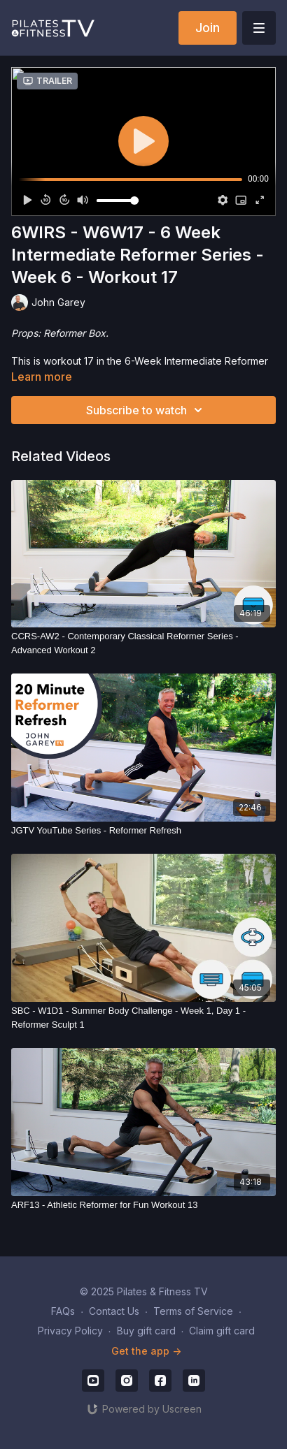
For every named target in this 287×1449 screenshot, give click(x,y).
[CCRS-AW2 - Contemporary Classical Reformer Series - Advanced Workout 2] (143, 643)
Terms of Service (193, 1311)
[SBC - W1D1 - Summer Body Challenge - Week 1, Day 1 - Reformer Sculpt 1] (143, 1017)
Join (207, 27)
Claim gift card (222, 1331)
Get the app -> (146, 1351)
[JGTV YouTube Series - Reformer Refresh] (143, 831)
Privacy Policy (70, 1331)
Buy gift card (146, 1331)
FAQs (63, 1311)
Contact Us (114, 1311)
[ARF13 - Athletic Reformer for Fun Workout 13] (143, 1205)
